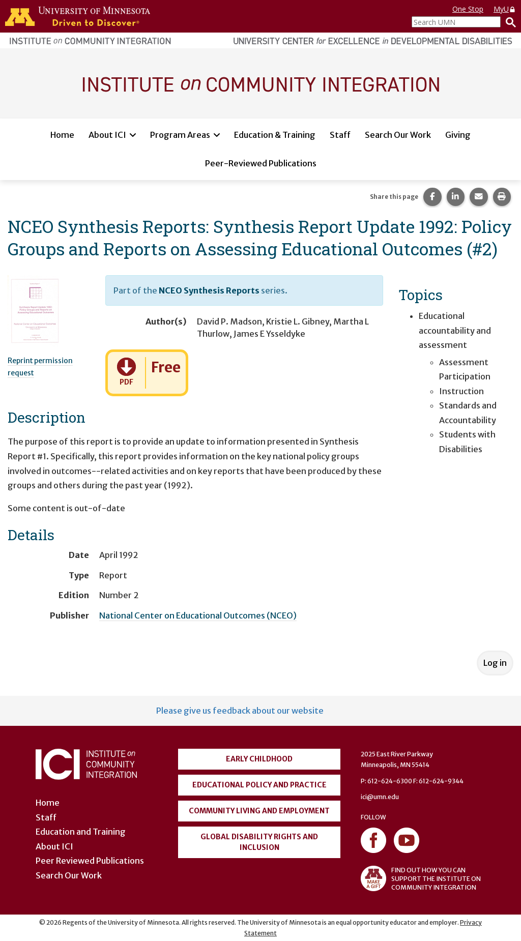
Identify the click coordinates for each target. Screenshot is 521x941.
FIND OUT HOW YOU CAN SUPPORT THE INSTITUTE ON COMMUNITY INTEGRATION (421, 878)
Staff (340, 135)
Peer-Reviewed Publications (260, 163)
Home (62, 135)
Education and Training (81, 832)
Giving (458, 135)
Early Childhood (259, 758)
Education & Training (274, 135)
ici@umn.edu (380, 797)
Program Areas (180, 135)
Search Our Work (398, 135)
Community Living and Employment (259, 810)
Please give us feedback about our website (240, 710)
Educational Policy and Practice (259, 784)
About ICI (107, 135)
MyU (505, 9)
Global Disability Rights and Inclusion (259, 842)
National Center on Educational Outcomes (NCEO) (198, 615)
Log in (495, 663)
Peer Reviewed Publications (90, 861)
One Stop (467, 9)
